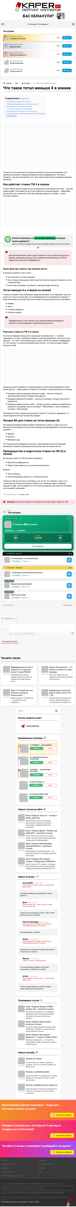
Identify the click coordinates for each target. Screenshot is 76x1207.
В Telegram (38, 546)
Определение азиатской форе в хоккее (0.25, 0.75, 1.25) (60, 692)
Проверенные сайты (46, 1164)
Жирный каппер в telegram (21, 584)
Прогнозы (42, 1160)
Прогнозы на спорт (18, 595)
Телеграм (68, 38)
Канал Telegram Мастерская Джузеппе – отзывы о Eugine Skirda (41, 1036)
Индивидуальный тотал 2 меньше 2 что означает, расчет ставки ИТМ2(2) (22, 669)
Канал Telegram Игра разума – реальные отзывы (39, 1023)
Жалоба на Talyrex (34, 1059)
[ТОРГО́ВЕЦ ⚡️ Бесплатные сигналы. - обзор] (24, 773)
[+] (36, 633)
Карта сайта (34, 1202)
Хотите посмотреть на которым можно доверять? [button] (37, 240)
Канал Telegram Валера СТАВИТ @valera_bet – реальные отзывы (40, 1008)
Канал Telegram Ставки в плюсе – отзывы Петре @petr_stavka (38, 886)
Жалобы (42, 1168)
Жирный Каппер (15, 47)
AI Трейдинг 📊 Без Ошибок (25, 524)
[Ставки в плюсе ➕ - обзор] (23, 785)
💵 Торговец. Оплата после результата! (27, 573)
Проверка (5, 1168)
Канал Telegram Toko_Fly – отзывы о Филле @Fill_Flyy (41, 816)
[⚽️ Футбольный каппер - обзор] (23, 798)
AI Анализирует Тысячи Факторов (24, 558)
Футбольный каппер (16, 63)
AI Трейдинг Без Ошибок (18, 38)
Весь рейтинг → (68, 605)
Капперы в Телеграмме (38, 24)
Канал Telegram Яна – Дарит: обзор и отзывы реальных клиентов (37, 905)
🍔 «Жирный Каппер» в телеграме (39, 758)
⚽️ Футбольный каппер (38, 794)
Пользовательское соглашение (14, 1202)
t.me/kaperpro (33, 726)
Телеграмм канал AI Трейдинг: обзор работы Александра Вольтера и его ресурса (37, 925)
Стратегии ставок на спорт (11, 1176)
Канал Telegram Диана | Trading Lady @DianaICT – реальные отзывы (41, 832)
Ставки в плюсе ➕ (16, 71)
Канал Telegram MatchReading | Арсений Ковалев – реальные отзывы (39, 846)
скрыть (25, 98)
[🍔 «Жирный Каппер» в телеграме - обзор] (24, 761)
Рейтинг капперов (8, 1164)
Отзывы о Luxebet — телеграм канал (34, 961)
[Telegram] (69, 559)
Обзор (50, 748)
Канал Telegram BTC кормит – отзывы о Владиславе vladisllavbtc (40, 860)
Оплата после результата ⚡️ (19, 55)
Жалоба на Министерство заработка (41, 1085)
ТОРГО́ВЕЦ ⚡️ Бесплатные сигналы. (40, 771)
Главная (4, 1160)
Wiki (40, 1172)
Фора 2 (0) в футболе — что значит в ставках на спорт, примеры (60, 669)
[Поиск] (56, 711)
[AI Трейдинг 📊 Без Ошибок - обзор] (24, 748)
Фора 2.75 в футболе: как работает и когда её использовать (22, 692)
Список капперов (7, 1172)
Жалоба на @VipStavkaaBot (37, 1072)
